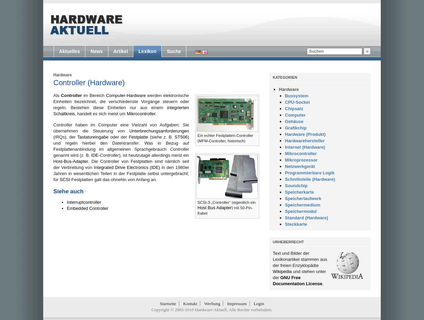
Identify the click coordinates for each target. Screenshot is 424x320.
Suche (174, 51)
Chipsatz (294, 108)
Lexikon (147, 51)
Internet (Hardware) (305, 147)
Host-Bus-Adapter (70, 161)
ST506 (181, 137)
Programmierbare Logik (310, 172)
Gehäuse (294, 121)
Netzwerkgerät (300, 166)
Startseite (168, 303)
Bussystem (296, 95)
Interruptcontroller (84, 202)
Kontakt (190, 303)
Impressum (237, 303)
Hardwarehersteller (305, 140)
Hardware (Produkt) (305, 134)
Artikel (120, 51)
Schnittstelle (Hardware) (310, 179)
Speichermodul (301, 211)
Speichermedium (302, 204)
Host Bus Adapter (214, 207)
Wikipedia (282, 271)
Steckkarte (296, 224)
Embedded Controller (87, 208)
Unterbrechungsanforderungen (159, 130)
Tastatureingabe (93, 137)
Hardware (62, 75)
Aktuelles (69, 51)
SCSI (65, 179)
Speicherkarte (299, 192)
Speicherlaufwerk (303, 198)
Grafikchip (296, 127)
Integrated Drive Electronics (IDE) (127, 167)
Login (259, 303)
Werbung (212, 303)
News (96, 51)
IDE (95, 155)
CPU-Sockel (297, 102)
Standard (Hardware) (306, 217)
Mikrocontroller (141, 113)
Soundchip (296, 185)
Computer (115, 95)
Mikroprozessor (301, 160)
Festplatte (138, 137)
